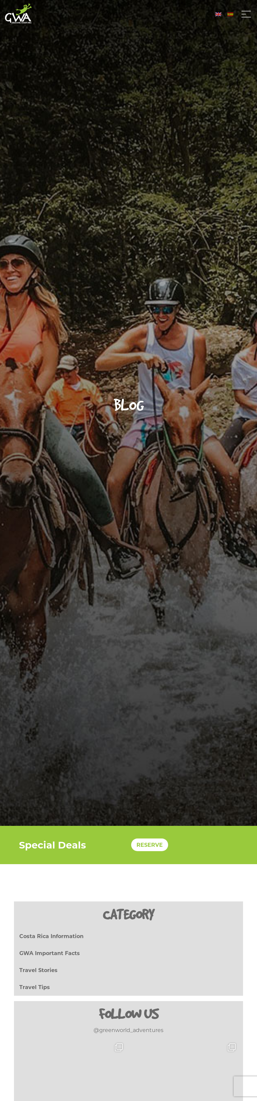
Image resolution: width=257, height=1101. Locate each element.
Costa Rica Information (51, 936)
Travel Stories (38, 970)
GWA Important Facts (49, 953)
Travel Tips (34, 987)
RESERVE (149, 845)
